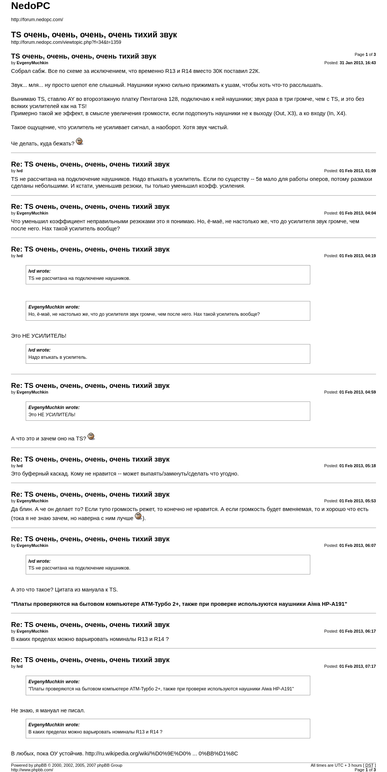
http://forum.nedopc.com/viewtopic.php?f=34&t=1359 (66, 42)
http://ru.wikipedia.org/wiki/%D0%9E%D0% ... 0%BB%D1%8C (161, 753)
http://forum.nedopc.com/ (37, 19)
